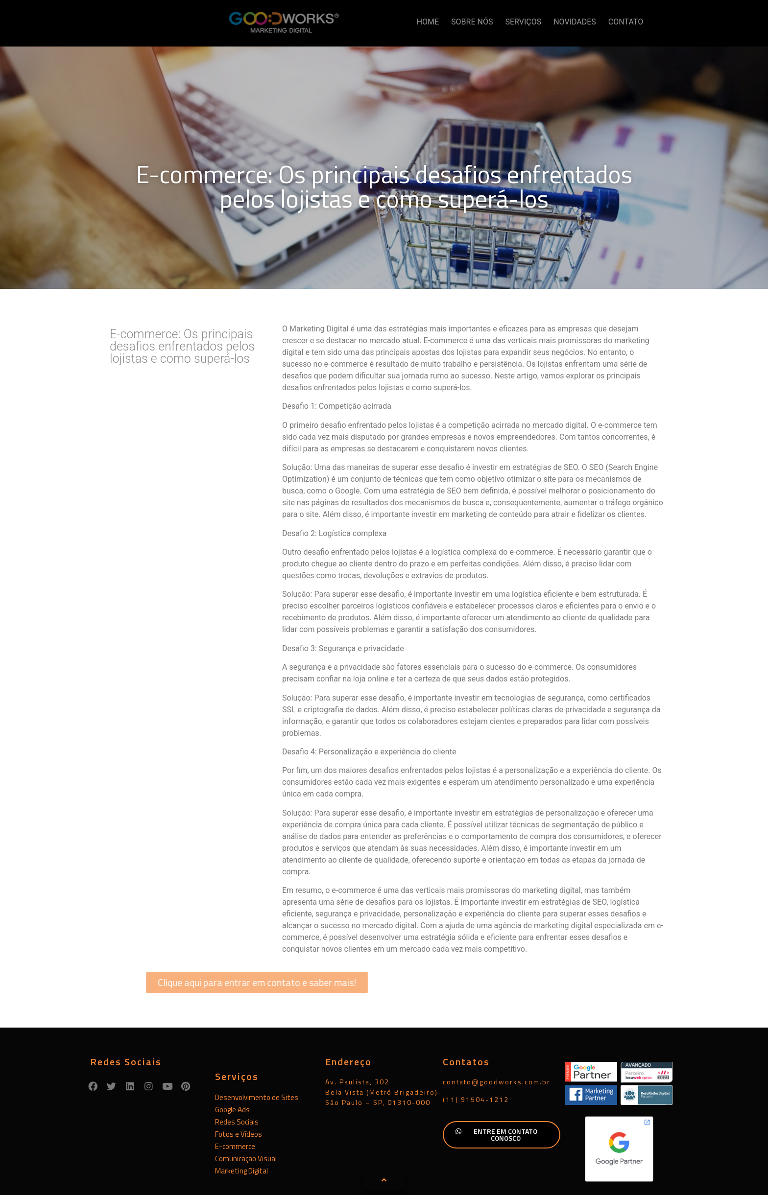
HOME (428, 21)
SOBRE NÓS (472, 21)
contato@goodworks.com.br (497, 1033)
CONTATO (625, 21)
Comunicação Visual (246, 1109)
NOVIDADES (574, 21)
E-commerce (235, 1097)
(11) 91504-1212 (476, 1050)
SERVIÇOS (523, 21)
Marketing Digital (241, 1121)
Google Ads (232, 1060)
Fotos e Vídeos (238, 1085)
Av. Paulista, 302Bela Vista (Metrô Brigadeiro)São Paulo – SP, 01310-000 (381, 1043)
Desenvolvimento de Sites (256, 1048)
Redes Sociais (237, 1072)
